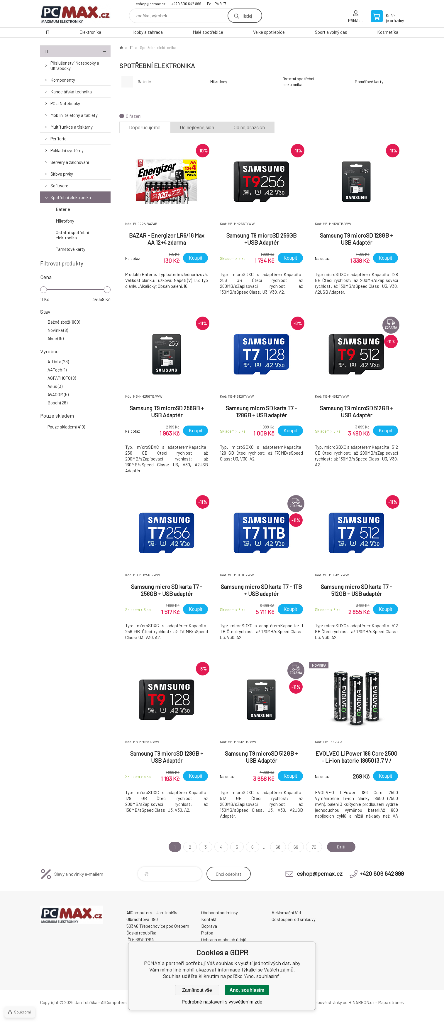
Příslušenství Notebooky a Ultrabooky (74, 65)
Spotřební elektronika (70, 197)
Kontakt (209, 919)
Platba (207, 932)
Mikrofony (65, 220)
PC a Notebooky (65, 103)
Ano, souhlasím (246, 990)
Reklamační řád (286, 912)
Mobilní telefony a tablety (74, 115)
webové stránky (327, 1002)
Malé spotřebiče (208, 32)
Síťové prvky (61, 174)
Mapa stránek (391, 1002)
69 (293, 847)
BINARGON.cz (361, 1002)
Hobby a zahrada (147, 32)
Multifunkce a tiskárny (71, 127)
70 (311, 847)
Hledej (246, 16)
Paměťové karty (70, 249)
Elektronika (90, 32)
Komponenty (62, 80)
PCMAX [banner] (75, 13)
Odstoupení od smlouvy (294, 919)
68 (275, 847)
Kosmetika (387, 32)
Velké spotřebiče (269, 32)
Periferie (58, 138)
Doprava (209, 926)
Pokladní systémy (67, 150)
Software (59, 185)
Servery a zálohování (69, 162)
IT (48, 32)
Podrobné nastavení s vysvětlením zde (222, 1001)
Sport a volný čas (331, 32)
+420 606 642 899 (186, 3)
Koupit (195, 258)
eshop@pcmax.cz (150, 3)
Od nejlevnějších (197, 127)
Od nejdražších (249, 127)
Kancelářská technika (71, 91)
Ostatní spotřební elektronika (72, 235)
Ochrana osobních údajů (223, 939)
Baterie (63, 209)
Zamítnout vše (197, 990)
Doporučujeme (144, 127)
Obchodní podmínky (219, 912)
